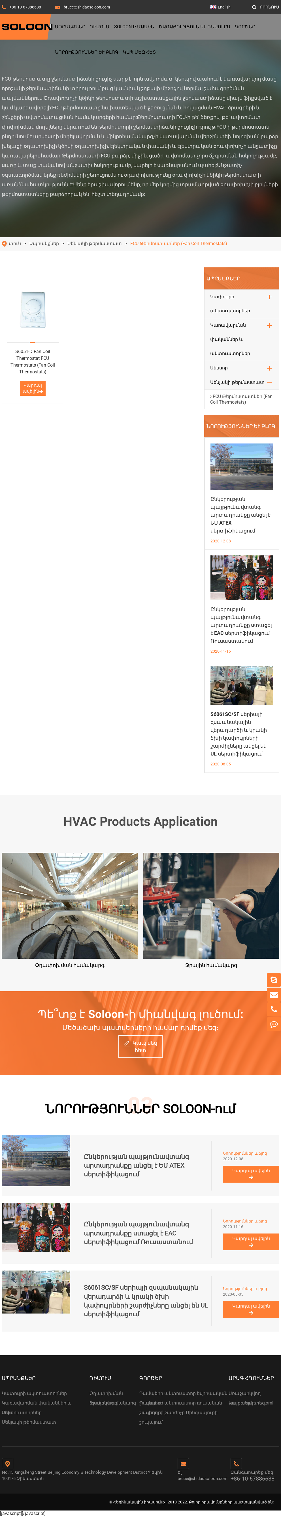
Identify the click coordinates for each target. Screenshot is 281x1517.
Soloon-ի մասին (134, 26)
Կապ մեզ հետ (139, 52)
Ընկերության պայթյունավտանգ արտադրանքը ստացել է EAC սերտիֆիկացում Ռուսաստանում (241, 625)
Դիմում (100, 26)
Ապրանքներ (70, 26)
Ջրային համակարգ (113, 1402)
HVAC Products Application (140, 821)
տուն (15, 243)
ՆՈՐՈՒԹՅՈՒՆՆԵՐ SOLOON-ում (140, 1109)
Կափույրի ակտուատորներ (230, 303)
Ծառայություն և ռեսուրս (194, 26)
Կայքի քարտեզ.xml (251, 1402)
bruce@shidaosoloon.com (87, 7)
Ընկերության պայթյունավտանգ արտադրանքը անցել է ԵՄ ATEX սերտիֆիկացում (240, 515)
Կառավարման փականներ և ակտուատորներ (230, 339)
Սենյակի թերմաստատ (94, 243)
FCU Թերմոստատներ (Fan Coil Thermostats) (178, 243)
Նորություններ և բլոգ (86, 52)
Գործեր (245, 26)
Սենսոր (219, 368)
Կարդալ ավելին (33, 388)
